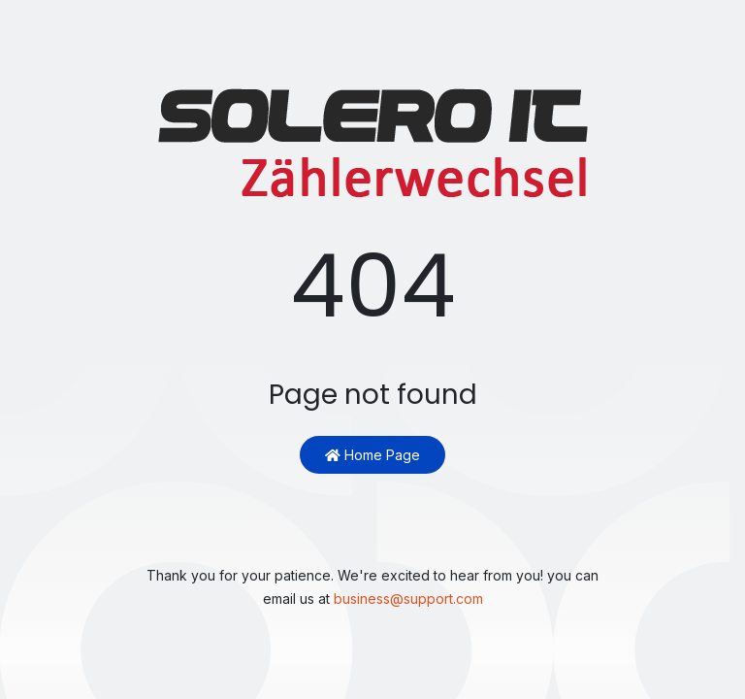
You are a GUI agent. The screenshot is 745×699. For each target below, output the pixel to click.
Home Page (372, 455)
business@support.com (408, 598)
